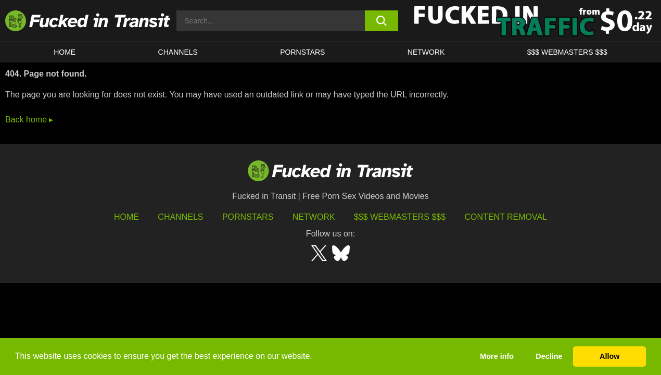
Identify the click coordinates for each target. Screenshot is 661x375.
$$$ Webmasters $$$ (400, 217)
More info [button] (497, 356)
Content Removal (506, 217)
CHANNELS (178, 52)
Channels (180, 217)
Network (426, 52)
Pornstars (302, 52)
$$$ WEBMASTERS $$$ (567, 52)
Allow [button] (609, 356)
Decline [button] (549, 356)
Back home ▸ (29, 119)
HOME (64, 52)
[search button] (381, 20)
